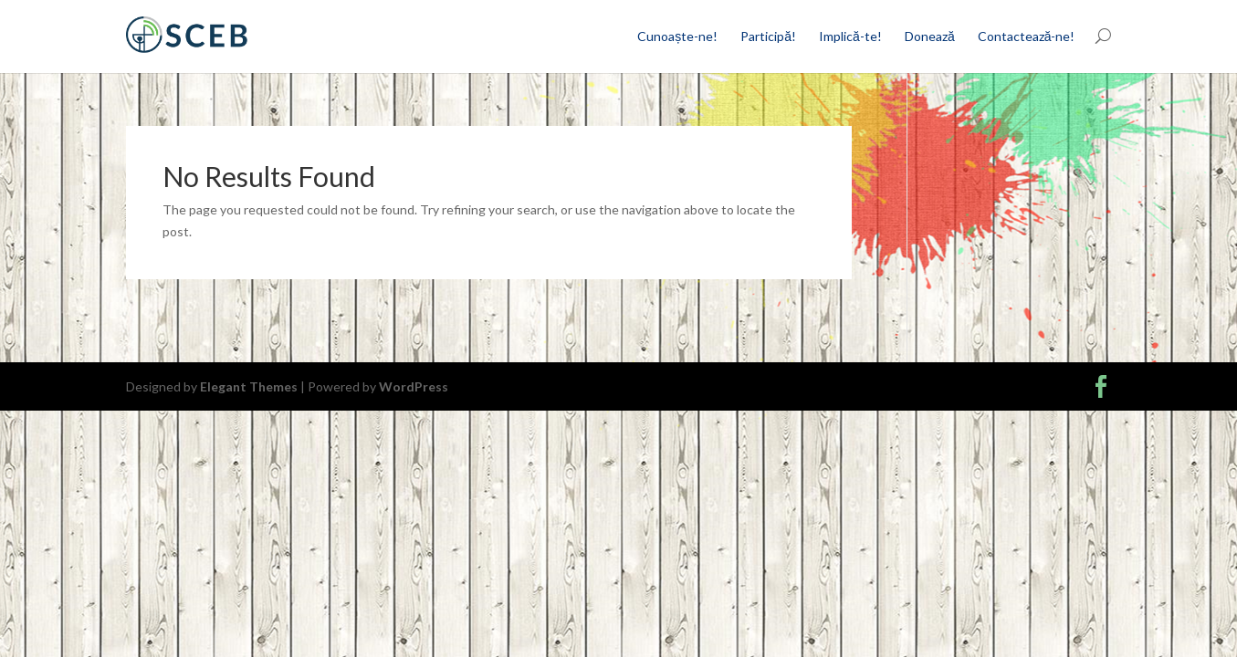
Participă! (768, 36)
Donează (930, 36)
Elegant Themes (249, 386)
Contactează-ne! (1026, 36)
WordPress (413, 386)
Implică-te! (850, 36)
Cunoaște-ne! (677, 36)
